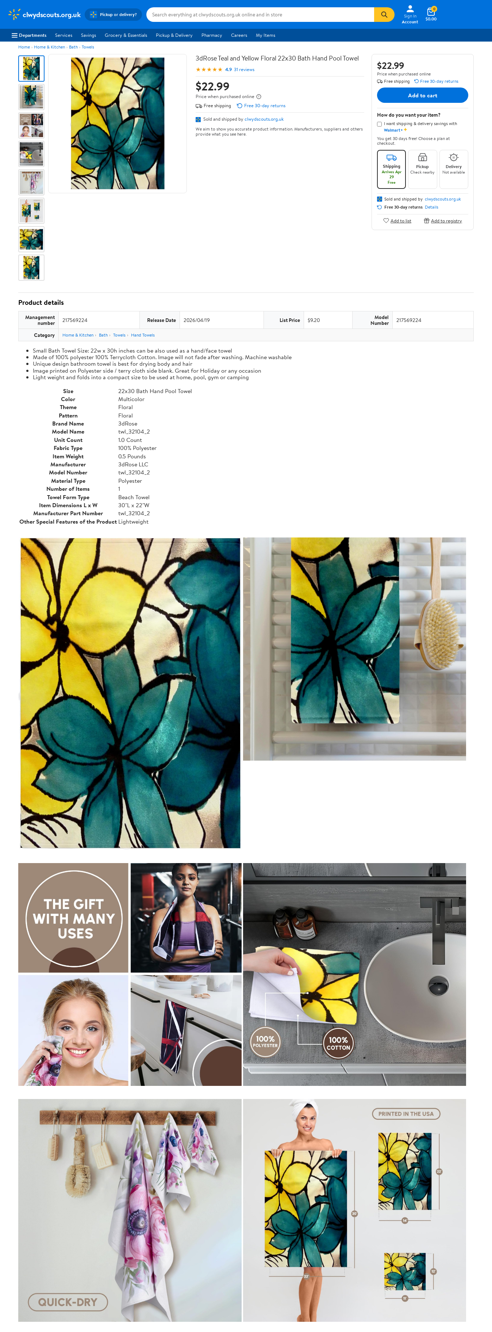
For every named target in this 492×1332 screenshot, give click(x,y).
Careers (239, 35)
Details (431, 207)
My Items (265, 35)
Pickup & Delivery (174, 35)
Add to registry (443, 220)
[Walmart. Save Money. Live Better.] (43, 14)
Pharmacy (211, 35)
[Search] (384, 14)
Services (63, 35)
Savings (88, 35)
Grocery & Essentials (126, 35)
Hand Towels (143, 335)
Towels (88, 47)
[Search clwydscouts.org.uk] (260, 14)
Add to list (397, 220)
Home (24, 47)
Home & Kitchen (49, 47)
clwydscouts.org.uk (264, 119)
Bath (73, 47)
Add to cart (422, 95)
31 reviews (244, 69)
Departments (29, 35)
